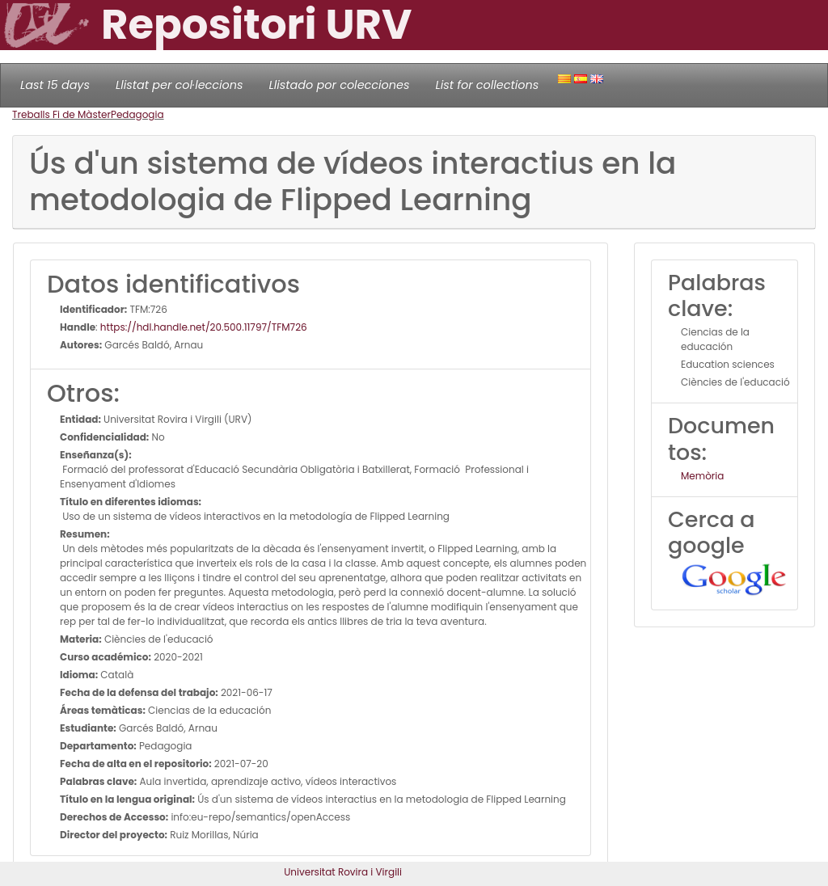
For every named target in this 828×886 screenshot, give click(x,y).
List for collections (487, 85)
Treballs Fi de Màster (61, 114)
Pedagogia (137, 114)
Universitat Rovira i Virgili (343, 872)
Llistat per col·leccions (179, 85)
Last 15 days (55, 85)
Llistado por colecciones (339, 85)
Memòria (702, 476)
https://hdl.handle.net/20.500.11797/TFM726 (203, 327)
